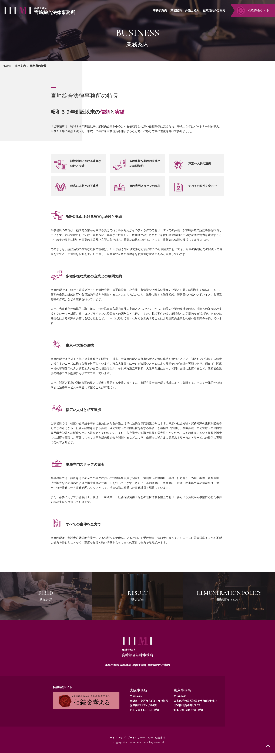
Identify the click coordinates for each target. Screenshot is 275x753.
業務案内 (20, 65)
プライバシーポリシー (140, 737)
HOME (7, 65)
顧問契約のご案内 (158, 665)
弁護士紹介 (139, 665)
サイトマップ (116, 737)
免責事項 (161, 737)
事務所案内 (112, 665)
